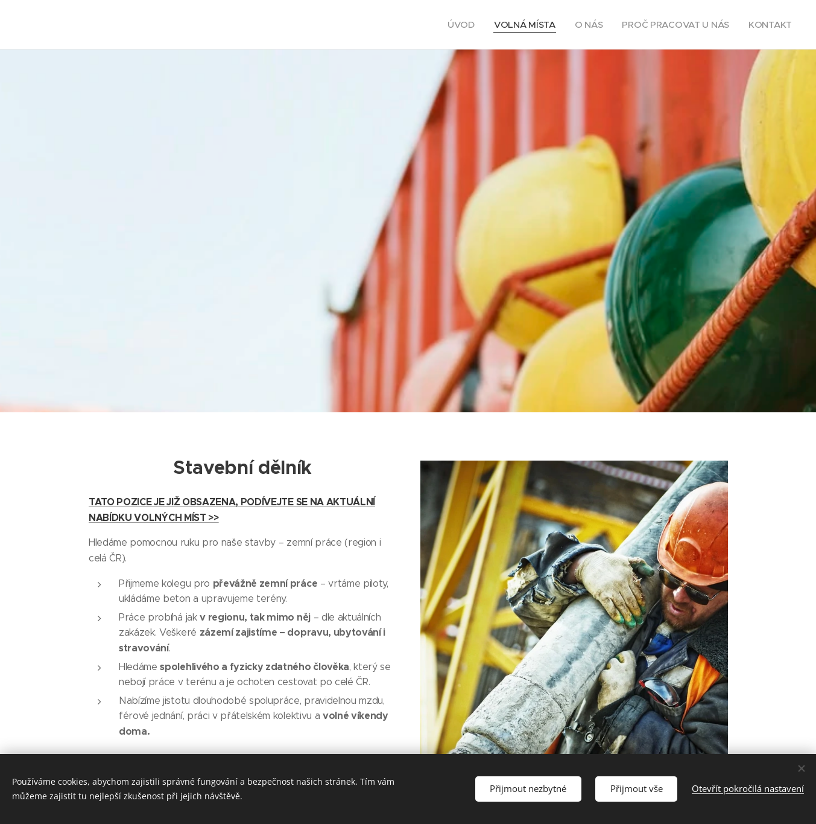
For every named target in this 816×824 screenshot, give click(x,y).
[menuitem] (457, 25)
